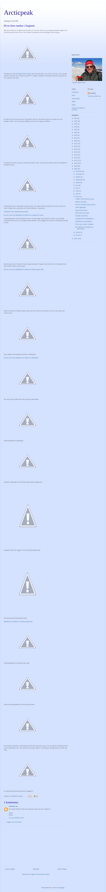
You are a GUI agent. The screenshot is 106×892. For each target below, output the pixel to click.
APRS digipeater (80, 207)
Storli (73, 95)
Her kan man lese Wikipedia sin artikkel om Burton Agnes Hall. (24, 269)
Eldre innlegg (62, 869)
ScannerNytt (76, 98)
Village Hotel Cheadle (24, 74)
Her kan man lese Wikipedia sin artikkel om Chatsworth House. (24, 215)
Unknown (12, 806)
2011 (76, 160)
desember (79, 171)
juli (77, 185)
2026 (76, 118)
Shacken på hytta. (81, 202)
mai (77, 191)
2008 (76, 169)
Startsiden (36, 869)
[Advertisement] (35, 846)
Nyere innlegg (10, 869)
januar (78, 235)
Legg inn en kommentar (14, 822)
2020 (76, 135)
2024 (76, 124)
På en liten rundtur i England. (84, 224)
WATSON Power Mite (82, 213)
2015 (76, 149)
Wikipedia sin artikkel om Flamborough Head (18, 621)
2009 (76, 166)
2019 (76, 138)
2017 (76, 143)
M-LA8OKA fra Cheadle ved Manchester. (84, 228)
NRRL (74, 101)
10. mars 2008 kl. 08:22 (16, 818)
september (79, 180)
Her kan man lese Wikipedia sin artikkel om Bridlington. (21, 358)
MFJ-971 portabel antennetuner (85, 204)
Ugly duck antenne (81, 210)
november (79, 174)
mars (77, 196)
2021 (76, 132)
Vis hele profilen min (94, 96)
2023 (76, 127)
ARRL (74, 105)
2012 (76, 157)
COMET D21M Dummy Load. (84, 199)
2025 (76, 121)
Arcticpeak (18, 12)
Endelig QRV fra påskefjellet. (84, 218)
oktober (78, 177)
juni (77, 188)
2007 (76, 238)
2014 (76, 152)
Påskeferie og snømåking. (83, 221)
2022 (76, 129)
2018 (76, 141)
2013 (76, 155)
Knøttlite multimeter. (81, 216)
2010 (76, 163)
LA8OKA (93, 93)
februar (78, 232)
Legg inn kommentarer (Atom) (40, 874)
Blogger (62, 887)
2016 (76, 146)
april (77, 194)
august (78, 182)
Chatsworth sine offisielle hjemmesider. (16, 212)
